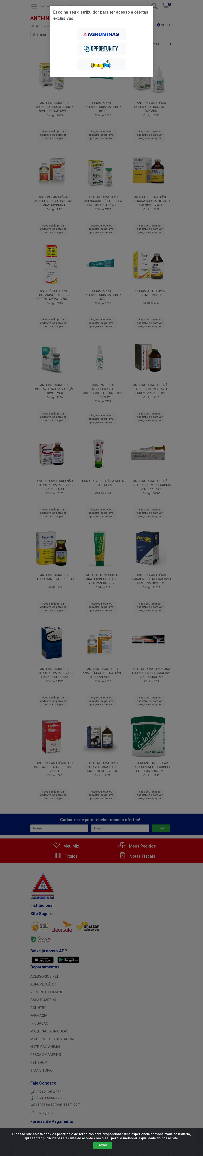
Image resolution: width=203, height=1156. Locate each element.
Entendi (102, 1145)
